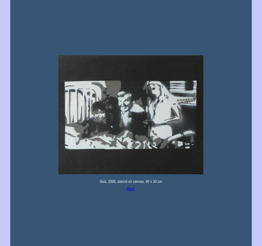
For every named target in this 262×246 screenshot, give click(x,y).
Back (131, 189)
